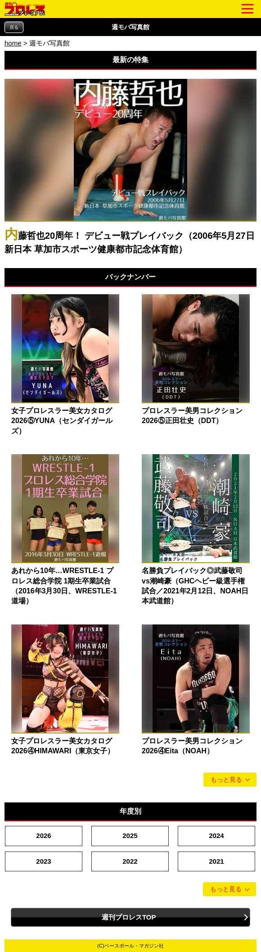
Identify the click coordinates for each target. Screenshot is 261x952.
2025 (129, 835)
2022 (129, 861)
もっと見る (226, 779)
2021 (216, 861)
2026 (43, 835)
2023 (43, 861)
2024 (216, 835)
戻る (13, 27)
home (13, 43)
